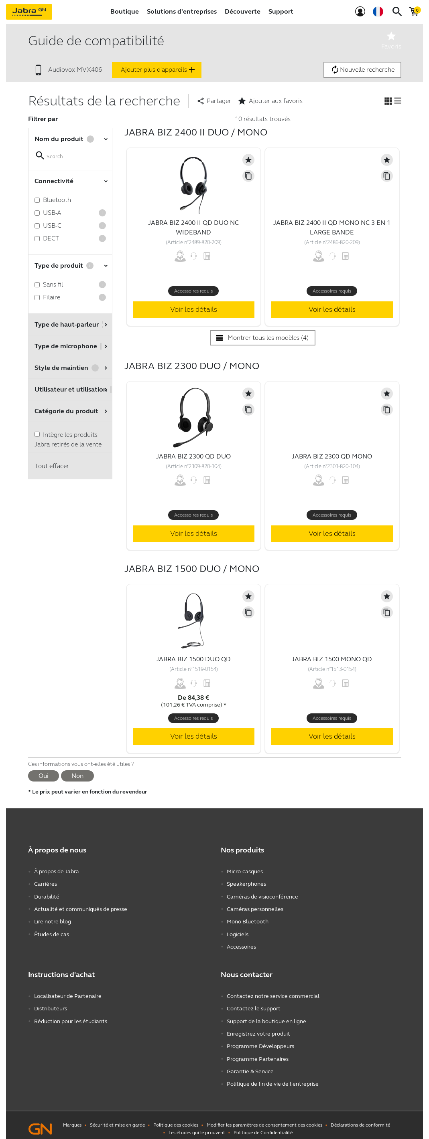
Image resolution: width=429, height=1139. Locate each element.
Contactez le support (254, 1004)
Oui (44, 776)
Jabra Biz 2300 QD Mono (332, 456)
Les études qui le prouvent (197, 1125)
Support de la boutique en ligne (266, 1016)
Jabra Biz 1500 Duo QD (193, 659)
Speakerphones (246, 883)
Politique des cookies (175, 1117)
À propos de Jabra (56, 871)
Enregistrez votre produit (258, 1028)
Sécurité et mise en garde (117, 1117)
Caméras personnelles (255, 907)
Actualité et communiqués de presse (80, 907)
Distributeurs (50, 1004)
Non (77, 776)
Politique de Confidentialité (263, 1125)
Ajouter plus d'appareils (159, 70)
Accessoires (241, 943)
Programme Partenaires (258, 1052)
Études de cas (51, 931)
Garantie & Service (250, 1064)
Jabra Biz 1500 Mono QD (332, 659)
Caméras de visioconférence (262, 895)
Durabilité (46, 895)
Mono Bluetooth (247, 919)
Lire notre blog (52, 919)
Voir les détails (193, 309)
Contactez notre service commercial (273, 992)
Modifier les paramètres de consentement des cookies (264, 1117)
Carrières (45, 883)
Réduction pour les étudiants (70, 1016)
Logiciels (237, 931)
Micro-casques (245, 871)
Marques (72, 1117)
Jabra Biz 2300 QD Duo (193, 456)
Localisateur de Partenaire (68, 992)
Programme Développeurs (260, 1040)
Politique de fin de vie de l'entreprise (273, 1076)
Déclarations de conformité (360, 1117)
